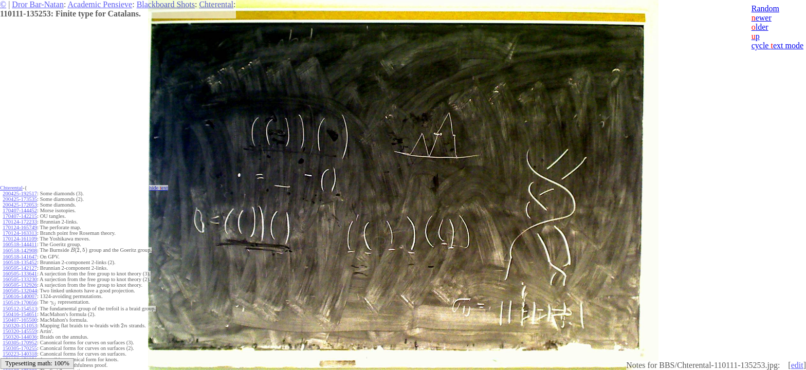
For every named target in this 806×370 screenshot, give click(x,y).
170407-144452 (20, 210)
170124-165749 (20, 227)
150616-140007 (20, 296)
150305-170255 (20, 348)
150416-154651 (20, 314)
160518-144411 (19, 244)
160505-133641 (20, 273)
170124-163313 (20, 233)
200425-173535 (20, 199)
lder (760, 27)
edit (797, 365)
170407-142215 (20, 216)
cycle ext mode (777, 45)
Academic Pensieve (99, 4)
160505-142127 (20, 268)
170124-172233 (20, 222)
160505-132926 (20, 285)
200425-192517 (20, 193)
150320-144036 (20, 337)
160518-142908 (20, 250)
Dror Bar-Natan (38, 4)
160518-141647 (20, 257)
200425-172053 (20, 205)
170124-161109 (19, 239)
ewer (762, 17)
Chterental (216, 4)
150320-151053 (20, 325)
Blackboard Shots (166, 4)
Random (765, 8)
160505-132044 (20, 290)
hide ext (158, 188)
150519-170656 (20, 302)
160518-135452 (20, 262)
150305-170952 (20, 342)
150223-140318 (20, 354)
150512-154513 (20, 308)
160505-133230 (20, 279)
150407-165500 (20, 320)
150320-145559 (20, 331)
